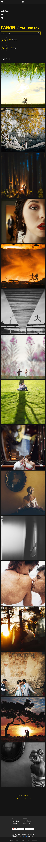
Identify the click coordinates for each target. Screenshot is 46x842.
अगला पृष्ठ (26, 795)
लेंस (2, 18)
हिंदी (15, 829)
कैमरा (2, 15)
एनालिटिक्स (5, 12)
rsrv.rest (25, 836)
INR (26, 829)
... (30, 798)
